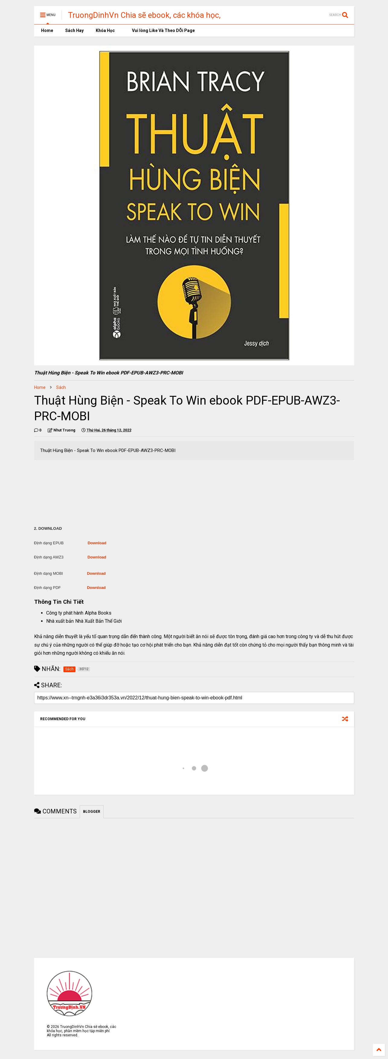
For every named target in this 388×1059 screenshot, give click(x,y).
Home (46, 30)
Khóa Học (105, 30)
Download (97, 543)
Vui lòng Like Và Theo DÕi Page (161, 30)
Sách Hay (74, 30)
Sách (61, 387)
